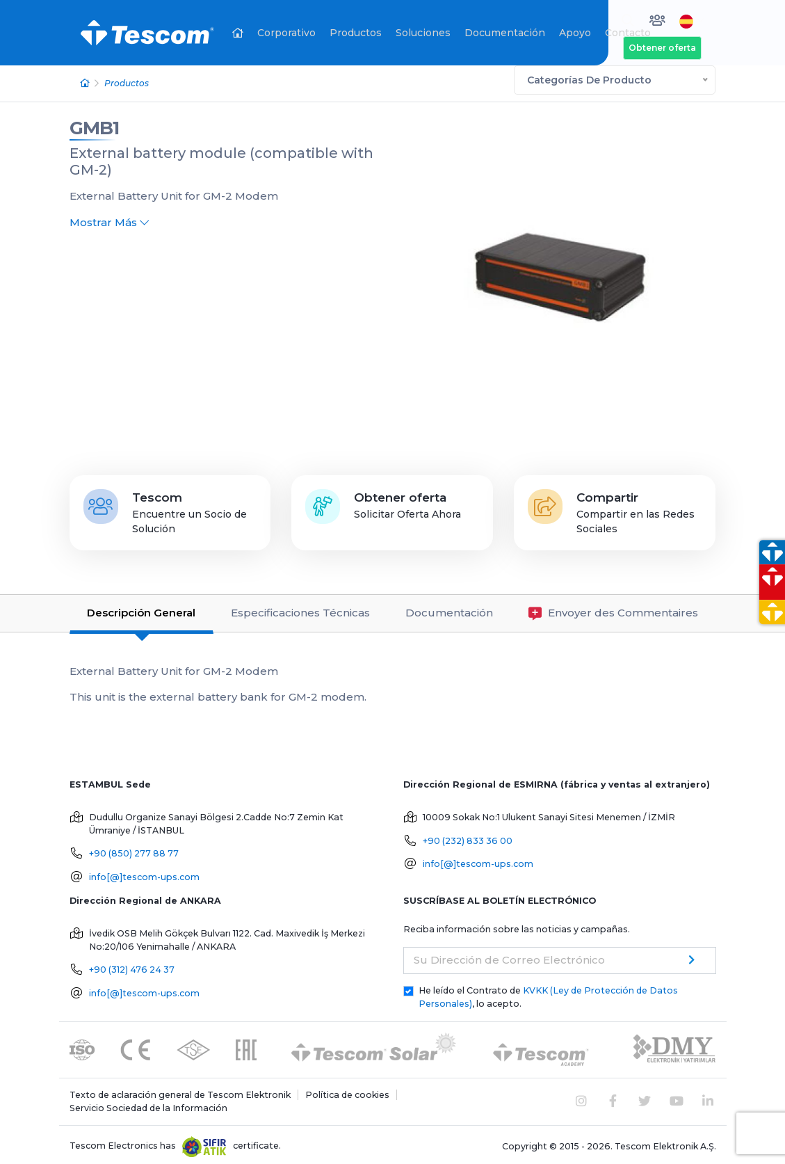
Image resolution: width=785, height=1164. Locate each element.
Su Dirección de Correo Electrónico (509, 956)
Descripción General (141, 609)
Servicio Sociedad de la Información (148, 1104)
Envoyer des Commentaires (613, 610)
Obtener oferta (662, 47)
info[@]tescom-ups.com (144, 873)
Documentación (504, 32)
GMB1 (94, 124)
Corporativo (286, 32)
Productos (356, 32)
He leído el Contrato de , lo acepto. (548, 993)
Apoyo (575, 32)
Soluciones (423, 32)
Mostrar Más (109, 218)
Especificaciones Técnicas (300, 609)
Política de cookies (347, 1091)
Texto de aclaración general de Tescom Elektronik (180, 1091)
